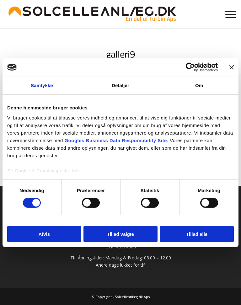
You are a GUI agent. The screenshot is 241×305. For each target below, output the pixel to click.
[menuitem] (227, 14)
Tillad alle (196, 234)
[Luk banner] (231, 67)
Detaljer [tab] (120, 85)
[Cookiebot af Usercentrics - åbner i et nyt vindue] (190, 67)
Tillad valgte (120, 234)
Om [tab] (199, 85)
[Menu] (227, 14)
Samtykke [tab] (42, 85)
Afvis (44, 234)
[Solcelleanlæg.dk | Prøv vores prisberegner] (92, 14)
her (75, 170)
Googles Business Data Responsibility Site (115, 140)
